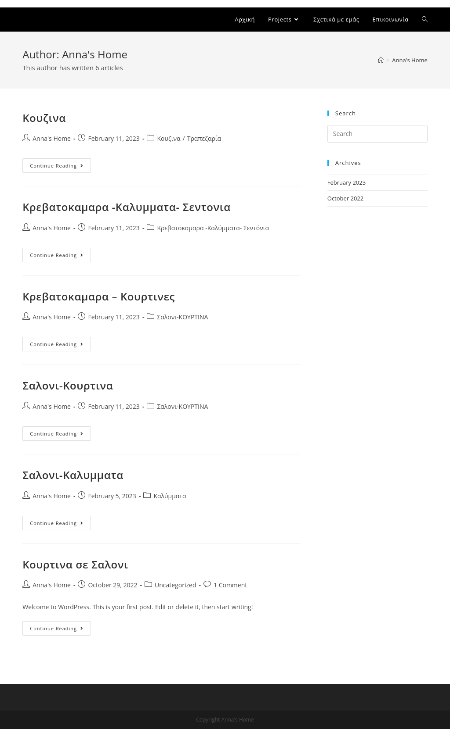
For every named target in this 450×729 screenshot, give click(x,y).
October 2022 (345, 198)
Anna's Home (52, 138)
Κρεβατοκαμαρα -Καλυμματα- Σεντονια (126, 207)
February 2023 (346, 182)
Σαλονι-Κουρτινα (67, 385)
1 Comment (230, 585)
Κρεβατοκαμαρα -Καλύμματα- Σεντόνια (213, 228)
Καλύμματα (169, 496)
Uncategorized (175, 585)
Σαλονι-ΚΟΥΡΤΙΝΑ (182, 317)
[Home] (381, 60)
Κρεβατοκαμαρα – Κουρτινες (98, 296)
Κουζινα (44, 118)
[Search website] (424, 19)
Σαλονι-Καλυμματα (72, 475)
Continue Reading (60, 165)
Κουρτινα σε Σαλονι (75, 564)
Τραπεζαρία (204, 138)
